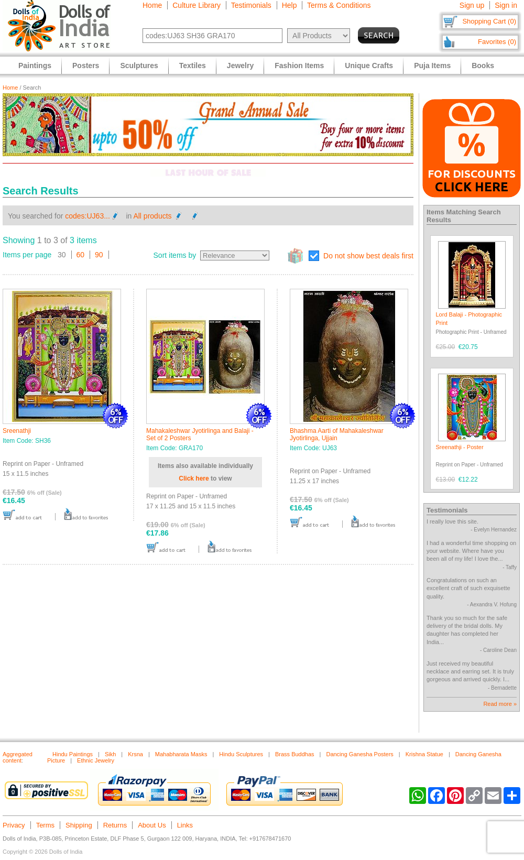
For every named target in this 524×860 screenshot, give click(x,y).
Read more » (500, 704)
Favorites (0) (497, 42)
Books (483, 65)
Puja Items (432, 65)
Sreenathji (17, 430)
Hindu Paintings (72, 754)
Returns (115, 825)
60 (81, 255)
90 (99, 255)
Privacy (14, 825)
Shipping (79, 825)
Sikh (110, 754)
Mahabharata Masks (181, 754)
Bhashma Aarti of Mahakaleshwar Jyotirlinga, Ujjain (337, 434)
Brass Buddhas (294, 754)
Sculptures (139, 65)
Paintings (34, 65)
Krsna (135, 754)
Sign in (506, 5)
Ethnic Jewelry (95, 760)
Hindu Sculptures (241, 754)
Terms (45, 825)
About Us (152, 825)
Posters (85, 65)
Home (152, 5)
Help (289, 5)
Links (185, 825)
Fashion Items (299, 65)
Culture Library (196, 5)
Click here (194, 478)
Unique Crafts (369, 65)
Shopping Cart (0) (489, 21)
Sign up (472, 5)
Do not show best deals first (368, 256)
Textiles (192, 65)
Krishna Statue (424, 754)
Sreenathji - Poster (460, 447)
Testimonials (251, 5)
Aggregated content (17, 757)
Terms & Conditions (338, 5)
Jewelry (240, 65)
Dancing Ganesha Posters (359, 754)
